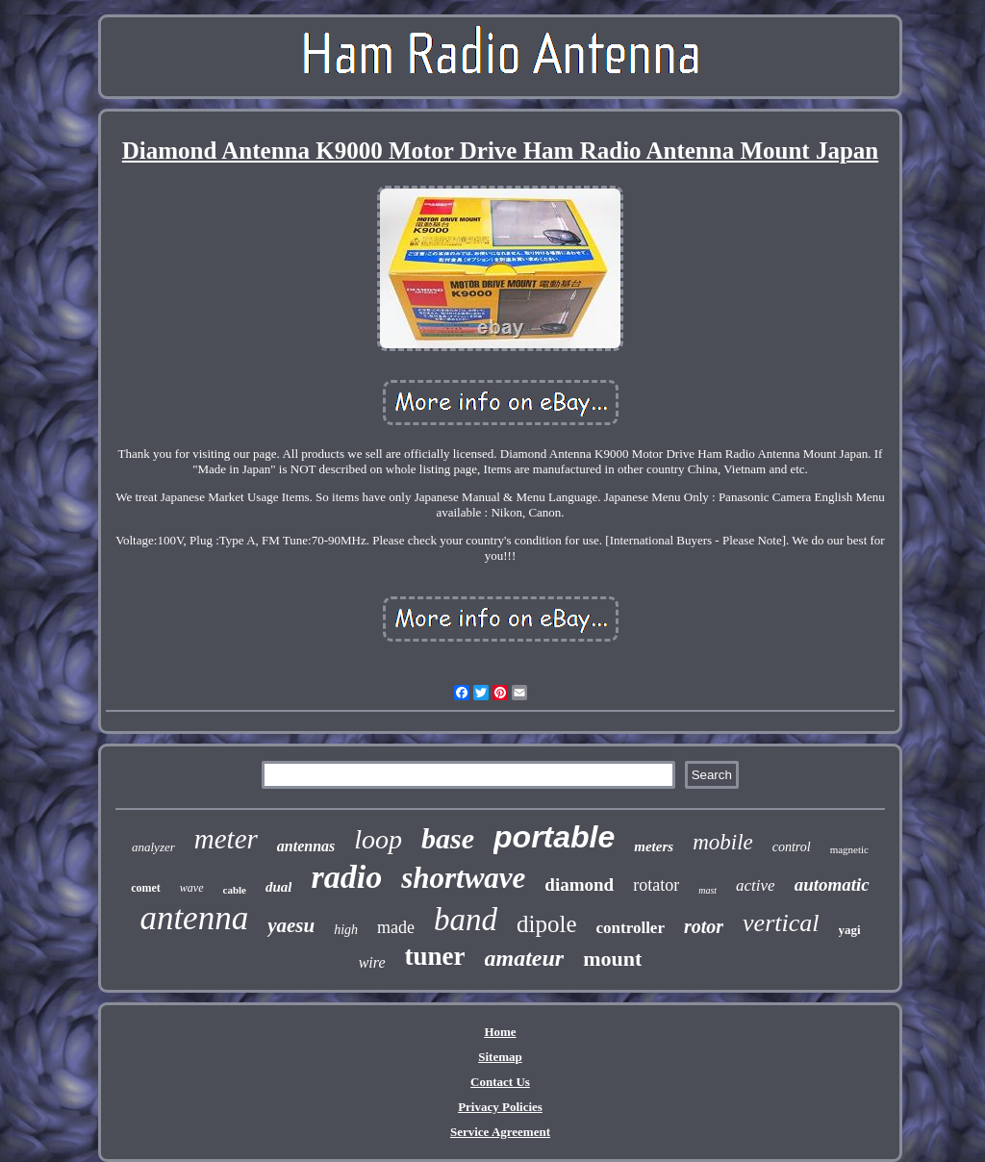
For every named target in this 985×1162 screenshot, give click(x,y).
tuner (435, 956)
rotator (656, 885)
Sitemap (500, 1056)
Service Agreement (500, 1131)
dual (278, 887)
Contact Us (500, 1081)
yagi (850, 929)
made (396, 927)
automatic (832, 884)
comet (146, 888)
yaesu (291, 925)
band (465, 919)
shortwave (463, 878)
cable (234, 890)
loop (378, 839)
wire (372, 962)
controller (630, 928)
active (755, 885)
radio (346, 877)
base (447, 838)
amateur (525, 958)
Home (500, 1031)
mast (707, 890)
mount (612, 959)
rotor (703, 926)
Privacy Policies (500, 1106)
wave (192, 888)
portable (554, 837)
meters (653, 846)
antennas (306, 846)
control (791, 847)
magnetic (849, 849)
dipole (547, 924)
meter (226, 838)
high (346, 929)
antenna (193, 918)
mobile (723, 842)
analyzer (153, 847)
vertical (781, 923)
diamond (579, 884)
